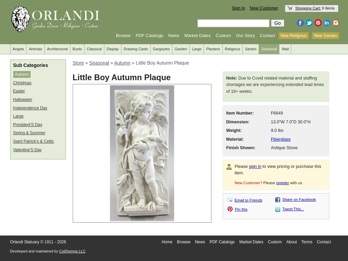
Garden (181, 49)
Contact (267, 35)
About (291, 242)
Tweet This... (293, 209)
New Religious (294, 35)
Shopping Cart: (308, 8)
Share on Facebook (299, 199)
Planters (213, 49)
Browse (123, 35)
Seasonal (269, 49)
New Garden (325, 35)
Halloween (22, 99)
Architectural (57, 49)
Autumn (22, 74)
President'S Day (27, 124)
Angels (18, 49)
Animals (35, 49)
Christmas (22, 83)
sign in (255, 166)
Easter (19, 91)
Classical (94, 49)
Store (78, 63)
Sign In (238, 8)
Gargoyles (161, 49)
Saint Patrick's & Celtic (33, 141)
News (173, 35)
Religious (232, 49)
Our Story (245, 35)
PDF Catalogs (149, 35)
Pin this (241, 209)
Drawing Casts (136, 49)
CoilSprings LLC (72, 251)
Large (197, 49)
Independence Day (30, 108)
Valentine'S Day (27, 149)
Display (112, 49)
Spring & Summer (29, 132)
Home (167, 242)
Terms (306, 242)
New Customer (264, 8)
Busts (77, 49)
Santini (251, 49)
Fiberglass (281, 139)
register (282, 183)
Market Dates (197, 35)
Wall (285, 49)
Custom (223, 35)
